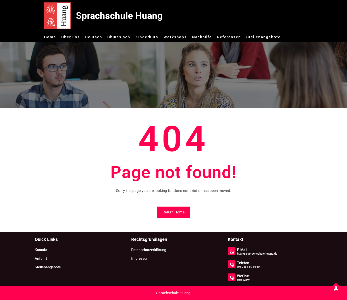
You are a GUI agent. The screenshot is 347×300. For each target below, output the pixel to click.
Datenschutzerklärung (148, 250)
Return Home (174, 212)
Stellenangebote (48, 267)
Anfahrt (41, 258)
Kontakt (41, 250)
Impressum (140, 258)
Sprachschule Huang (119, 15)
